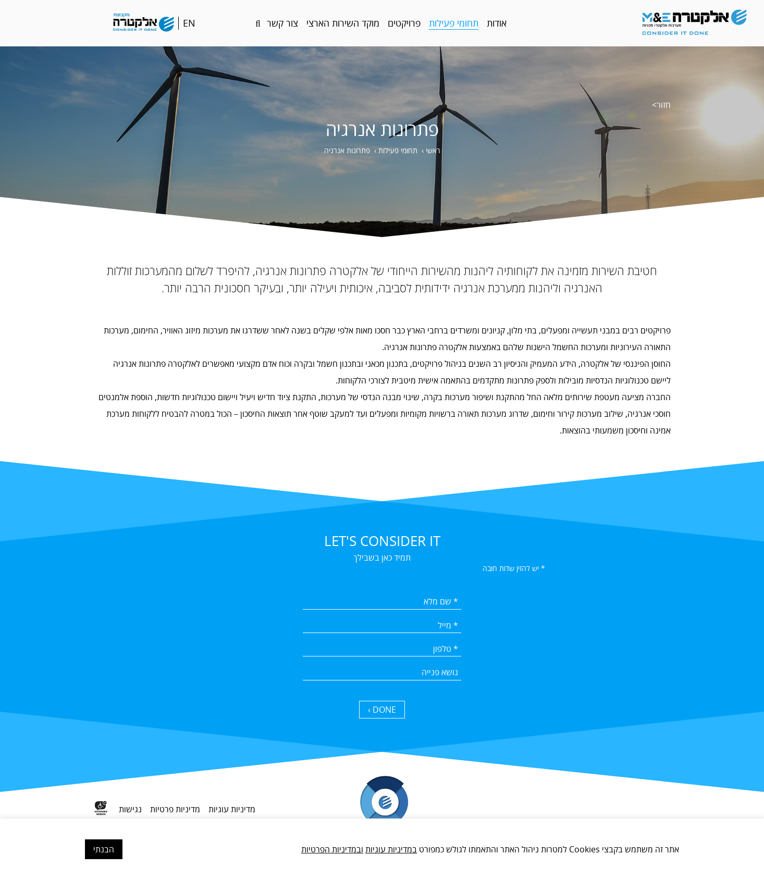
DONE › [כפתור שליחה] (382, 710)
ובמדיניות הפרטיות (332, 849)
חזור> (661, 104)
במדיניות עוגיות (391, 849)
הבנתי (103, 849)
